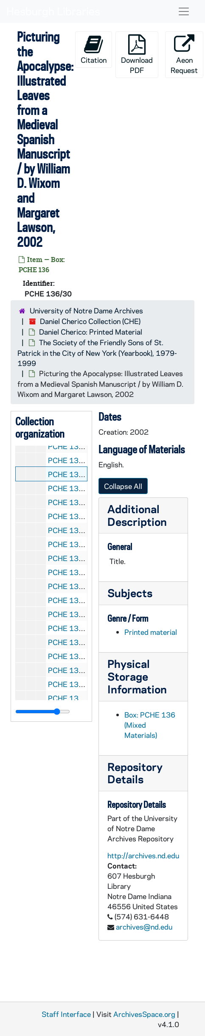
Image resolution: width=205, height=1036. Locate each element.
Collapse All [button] (123, 486)
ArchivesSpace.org (144, 1014)
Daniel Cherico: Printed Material (90, 331)
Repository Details (135, 773)
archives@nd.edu (144, 926)
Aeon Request (184, 54)
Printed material (150, 632)
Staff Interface (66, 1014)
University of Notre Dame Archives (86, 310)
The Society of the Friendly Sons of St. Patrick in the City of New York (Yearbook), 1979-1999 (97, 353)
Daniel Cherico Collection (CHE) (90, 321)
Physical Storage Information (137, 676)
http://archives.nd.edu (143, 855)
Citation (94, 49)
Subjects (129, 593)
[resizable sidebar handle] (42, 711)
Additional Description (137, 515)
